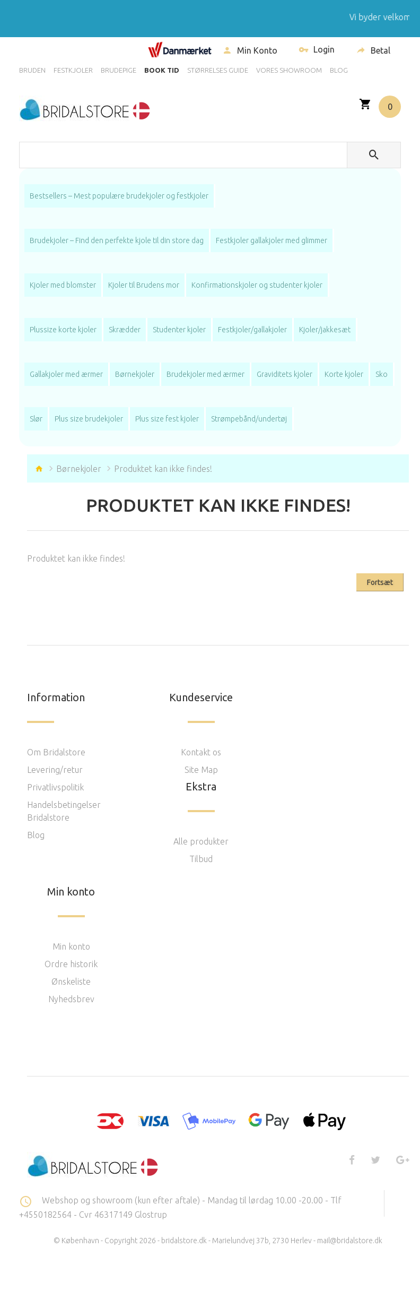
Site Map (201, 769)
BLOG (339, 70)
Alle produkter (201, 841)
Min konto (71, 946)
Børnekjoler (78, 468)
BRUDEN (32, 70)
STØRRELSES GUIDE (217, 70)
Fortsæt (380, 582)
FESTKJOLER (73, 70)
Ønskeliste (71, 981)
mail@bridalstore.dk (349, 1240)
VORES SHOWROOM (289, 70)
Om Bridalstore (56, 752)
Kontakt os (201, 752)
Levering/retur (55, 769)
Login (317, 51)
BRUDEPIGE (118, 70)
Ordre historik (71, 964)
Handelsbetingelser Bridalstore (64, 811)
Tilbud (201, 859)
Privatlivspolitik (55, 787)
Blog (36, 835)
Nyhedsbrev (71, 999)
